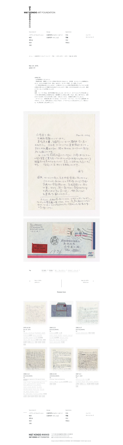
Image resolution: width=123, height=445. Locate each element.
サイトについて (90, 37)
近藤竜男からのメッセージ (55, 35)
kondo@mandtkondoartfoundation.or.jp (63, 437)
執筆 (30, 42)
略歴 (30, 37)
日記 (67, 40)
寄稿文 (68, 42)
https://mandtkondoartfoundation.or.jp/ (60, 435)
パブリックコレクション (36, 35)
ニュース (88, 35)
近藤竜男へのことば (53, 37)
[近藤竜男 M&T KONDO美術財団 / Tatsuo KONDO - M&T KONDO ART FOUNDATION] (39, 436)
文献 (30, 45)
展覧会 (31, 40)
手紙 (67, 37)
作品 (67, 35)
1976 (30, 68)
